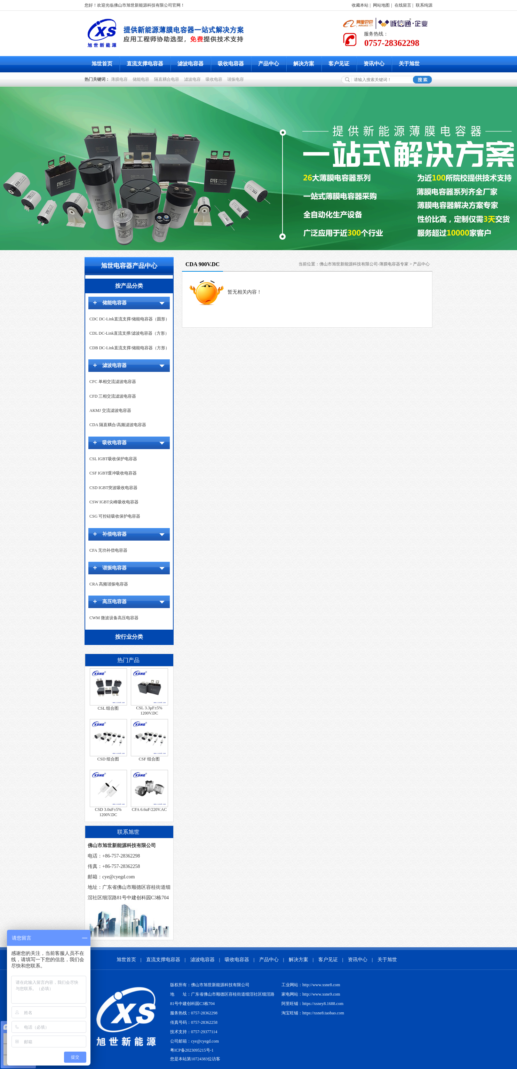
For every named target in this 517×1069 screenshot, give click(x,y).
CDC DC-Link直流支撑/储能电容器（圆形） (129, 319)
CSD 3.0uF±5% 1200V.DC (108, 812)
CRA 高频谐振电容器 (108, 584)
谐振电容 (236, 79)
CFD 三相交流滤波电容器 (112, 396)
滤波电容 (193, 79)
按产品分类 (129, 286)
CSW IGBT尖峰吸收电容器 (113, 502)
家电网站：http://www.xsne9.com (310, 994)
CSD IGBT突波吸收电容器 (113, 487)
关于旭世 (409, 63)
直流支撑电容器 (145, 63)
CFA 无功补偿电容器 (108, 550)
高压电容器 (114, 601)
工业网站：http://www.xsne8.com (310, 984)
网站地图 (381, 5)
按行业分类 (129, 637)
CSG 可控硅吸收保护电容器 (114, 516)
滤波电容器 (190, 63)
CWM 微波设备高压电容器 (113, 617)
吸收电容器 (231, 63)
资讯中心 (374, 63)
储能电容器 (114, 302)
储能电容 (142, 79)
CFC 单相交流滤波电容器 (112, 381)
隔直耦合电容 (167, 79)
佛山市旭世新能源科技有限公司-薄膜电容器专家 (363, 264)
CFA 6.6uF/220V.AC (149, 809)
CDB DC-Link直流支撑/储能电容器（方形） (129, 347)
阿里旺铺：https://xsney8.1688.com (312, 1003)
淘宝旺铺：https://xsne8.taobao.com (312, 1013)
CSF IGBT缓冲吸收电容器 (113, 473)
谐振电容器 (114, 568)
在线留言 (403, 5)
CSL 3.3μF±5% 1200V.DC (149, 710)
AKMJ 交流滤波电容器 (110, 410)
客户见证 (338, 63)
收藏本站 (360, 5)
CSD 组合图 (108, 759)
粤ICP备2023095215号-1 (192, 1050)
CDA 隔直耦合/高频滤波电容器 (117, 424)
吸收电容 (215, 79)
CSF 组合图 (149, 759)
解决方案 (303, 63)
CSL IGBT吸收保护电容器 (113, 458)
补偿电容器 (114, 534)
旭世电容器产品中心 (129, 265)
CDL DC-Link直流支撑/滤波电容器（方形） (129, 333)
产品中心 (268, 63)
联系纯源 (424, 5)
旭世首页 (102, 63)
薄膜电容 (120, 79)
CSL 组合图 (108, 708)
